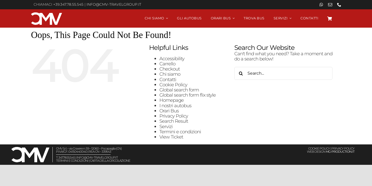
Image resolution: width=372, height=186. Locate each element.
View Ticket (171, 137)
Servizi (166, 126)
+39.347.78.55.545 (68, 4)
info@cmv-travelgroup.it (114, 4)
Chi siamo (169, 74)
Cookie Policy (173, 85)
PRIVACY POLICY (342, 148)
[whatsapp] (321, 5)
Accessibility (171, 58)
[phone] (339, 5)
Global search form (179, 90)
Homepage (171, 100)
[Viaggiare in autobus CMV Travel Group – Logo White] (46, 15)
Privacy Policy (173, 116)
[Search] (240, 73)
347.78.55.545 (66, 157)
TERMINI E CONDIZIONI (72, 160)
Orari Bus (169, 111)
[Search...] (283, 73)
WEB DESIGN (330, 151)
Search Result (173, 121)
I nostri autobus (175, 106)
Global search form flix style (187, 95)
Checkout (169, 69)
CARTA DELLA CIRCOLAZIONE (110, 160)
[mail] (330, 5)
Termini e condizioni (180, 132)
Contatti (167, 79)
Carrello (167, 64)
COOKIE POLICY (319, 148)
